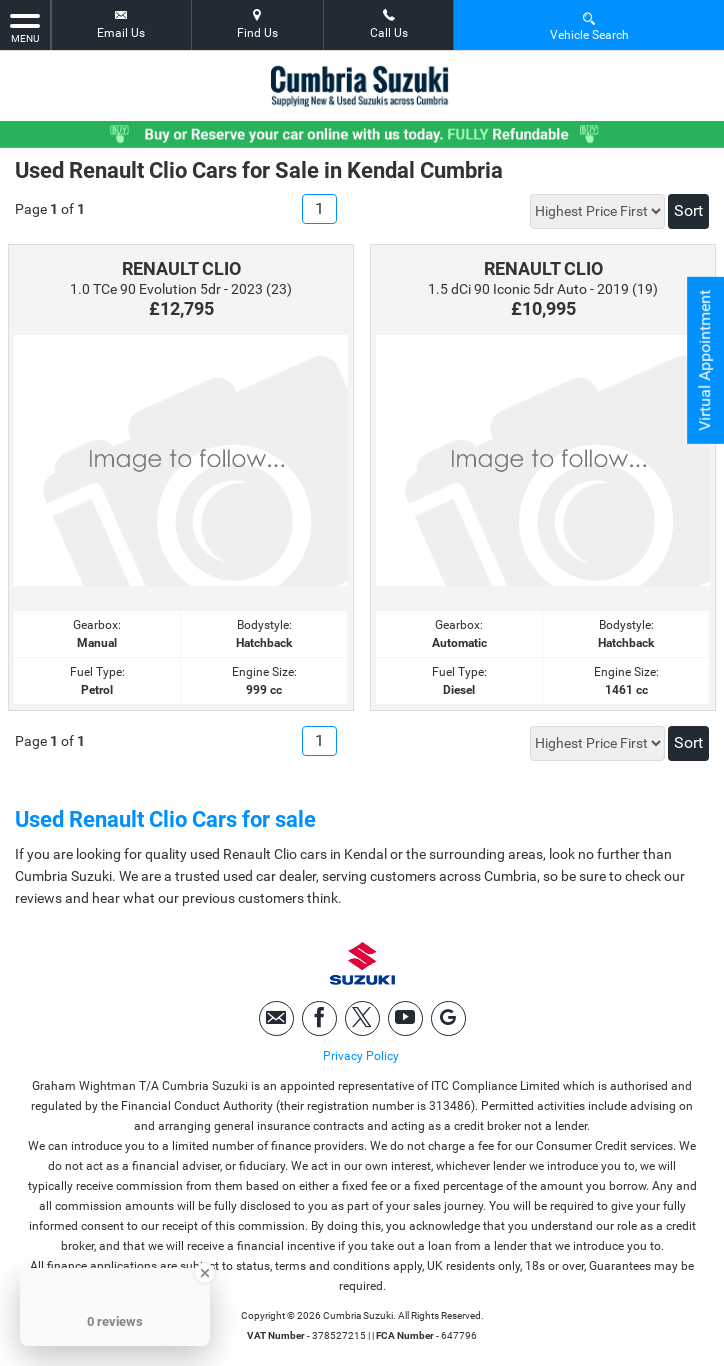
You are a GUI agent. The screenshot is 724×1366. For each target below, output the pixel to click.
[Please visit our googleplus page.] (448, 1018)
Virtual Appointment (704, 360)
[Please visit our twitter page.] (362, 1018)
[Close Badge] (205, 1273)
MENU (25, 27)
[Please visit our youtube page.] (405, 1018)
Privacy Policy (361, 1056)
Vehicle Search (589, 25)
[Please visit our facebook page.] (319, 1018)
